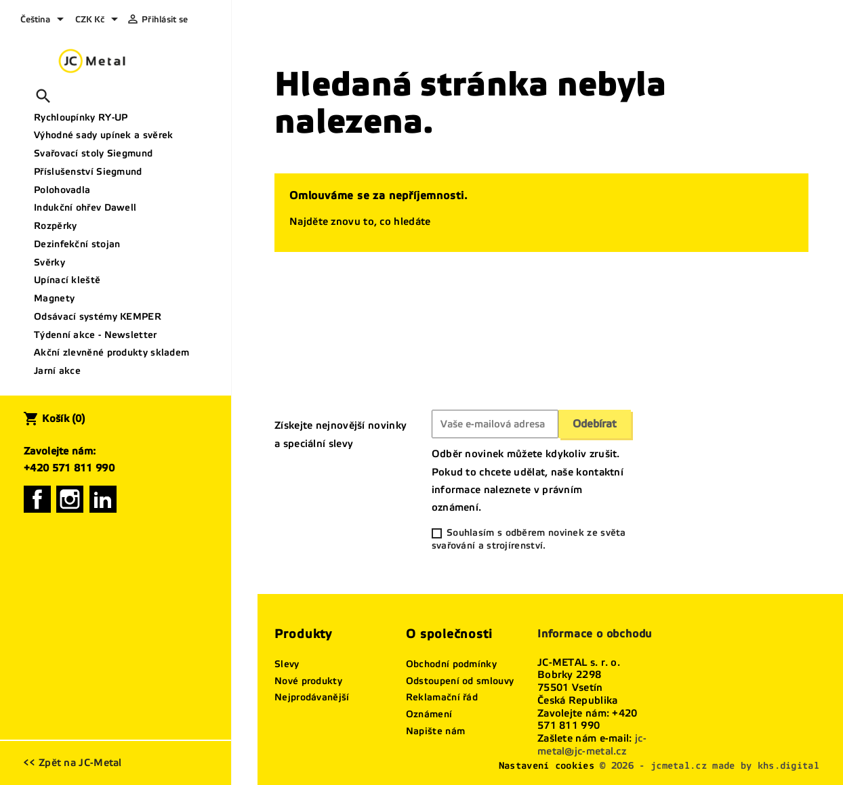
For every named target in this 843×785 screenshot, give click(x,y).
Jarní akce (57, 371)
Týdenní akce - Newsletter (95, 335)
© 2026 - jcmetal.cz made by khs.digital (709, 766)
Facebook (37, 499)
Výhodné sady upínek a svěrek (103, 135)
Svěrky (49, 262)
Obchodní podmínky (451, 664)
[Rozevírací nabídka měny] (99, 20)
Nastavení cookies (546, 766)
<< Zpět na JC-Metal (72, 762)
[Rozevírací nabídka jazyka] (44, 20)
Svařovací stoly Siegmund (93, 153)
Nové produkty (308, 681)
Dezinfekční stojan (77, 244)
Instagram (69, 499)
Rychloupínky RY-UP (80, 117)
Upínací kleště (67, 280)
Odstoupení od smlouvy (460, 681)
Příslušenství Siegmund (88, 172)
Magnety (54, 298)
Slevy (287, 664)
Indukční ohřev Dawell (85, 208)
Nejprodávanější (312, 697)
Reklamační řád (442, 697)
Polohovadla (62, 190)
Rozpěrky (55, 226)
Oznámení (429, 714)
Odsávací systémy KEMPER (97, 317)
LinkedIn (103, 499)
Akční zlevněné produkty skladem (111, 352)
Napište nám (435, 731)
